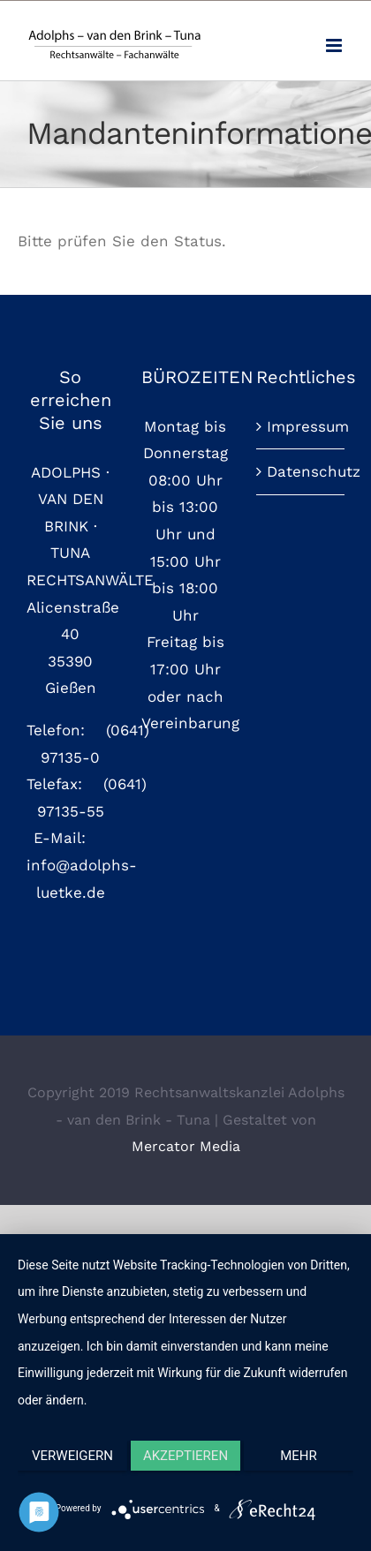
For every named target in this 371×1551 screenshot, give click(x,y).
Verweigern (72, 1456)
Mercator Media (186, 1146)
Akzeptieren (185, 1456)
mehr (298, 1456)
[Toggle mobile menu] (335, 45)
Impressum (301, 426)
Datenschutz (301, 471)
